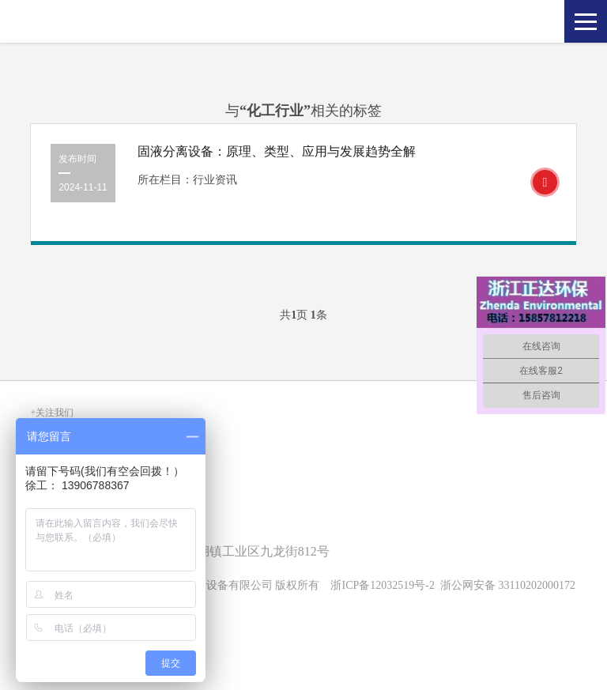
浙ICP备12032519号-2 (382, 585)
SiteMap (48, 625)
